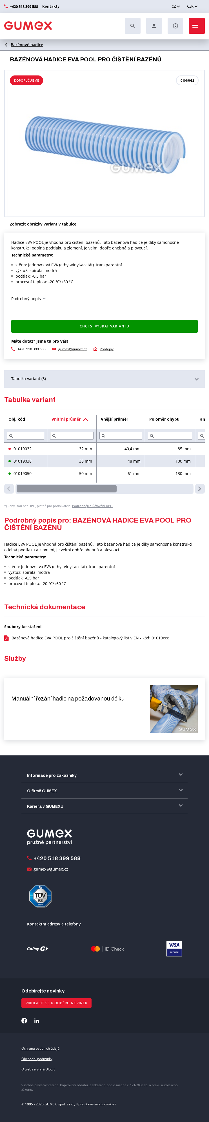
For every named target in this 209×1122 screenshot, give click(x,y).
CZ (174, 6)
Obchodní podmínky (36, 1058)
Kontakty (50, 6)
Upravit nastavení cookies (96, 1104)
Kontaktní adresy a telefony (54, 924)
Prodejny (107, 349)
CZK (190, 6)
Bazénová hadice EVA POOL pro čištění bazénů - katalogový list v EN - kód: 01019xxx (90, 638)
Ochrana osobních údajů (40, 1048)
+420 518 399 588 (24, 6)
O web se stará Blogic (38, 1069)
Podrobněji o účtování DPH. (92, 506)
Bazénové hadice (27, 44)
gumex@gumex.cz (72, 349)
